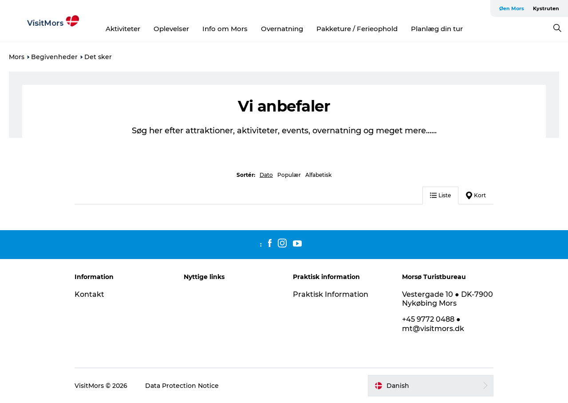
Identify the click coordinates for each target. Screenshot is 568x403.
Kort (476, 195)
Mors (16, 57)
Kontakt (89, 294)
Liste (440, 195)
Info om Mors (225, 28)
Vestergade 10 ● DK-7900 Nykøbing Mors (447, 299)
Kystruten (546, 8)
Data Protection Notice (182, 386)
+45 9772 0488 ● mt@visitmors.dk (433, 324)
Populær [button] (289, 175)
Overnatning (282, 28)
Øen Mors (511, 8)
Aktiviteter (123, 28)
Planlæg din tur (437, 28)
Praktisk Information (330, 294)
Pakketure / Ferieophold (357, 28)
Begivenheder (54, 57)
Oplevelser (171, 28)
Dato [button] (266, 175)
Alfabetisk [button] (318, 175)
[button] (430, 385)
